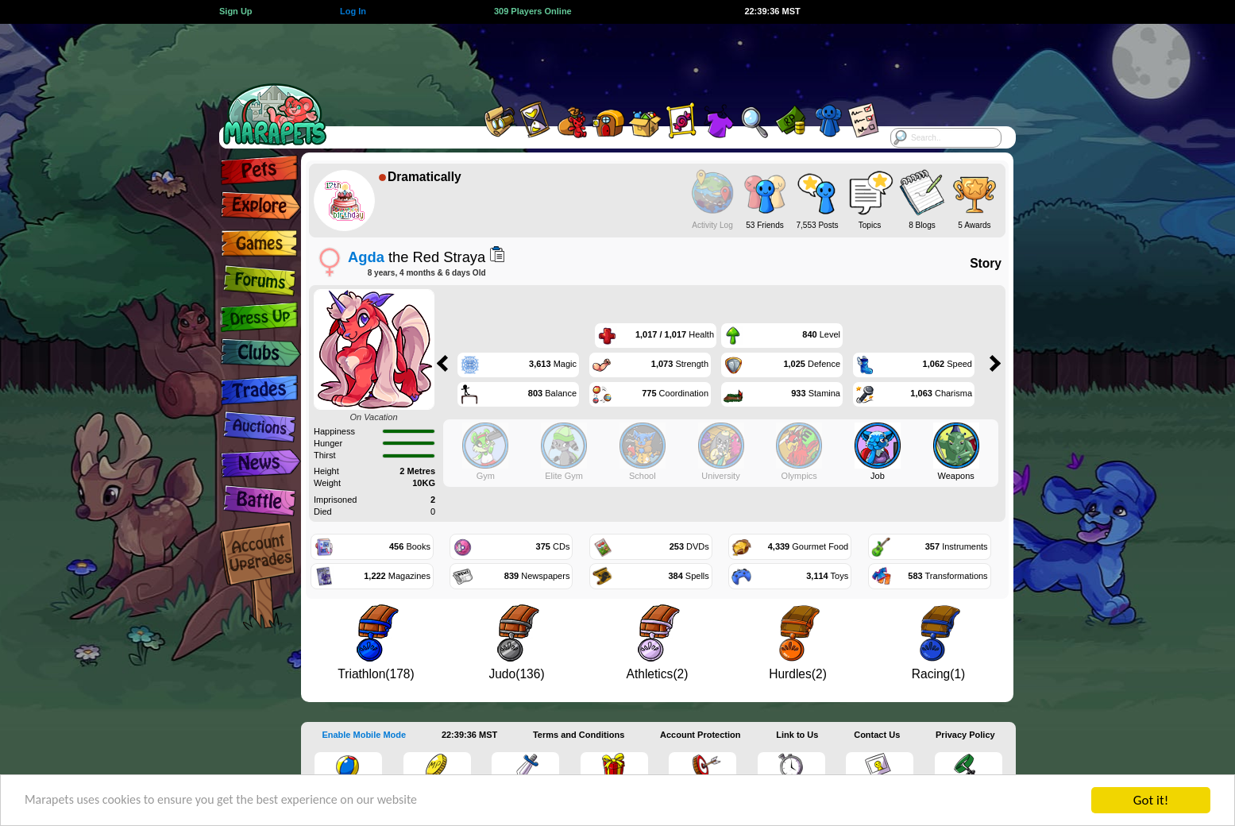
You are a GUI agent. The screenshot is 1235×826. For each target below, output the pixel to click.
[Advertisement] (604, 59)
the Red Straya (416, 257)
